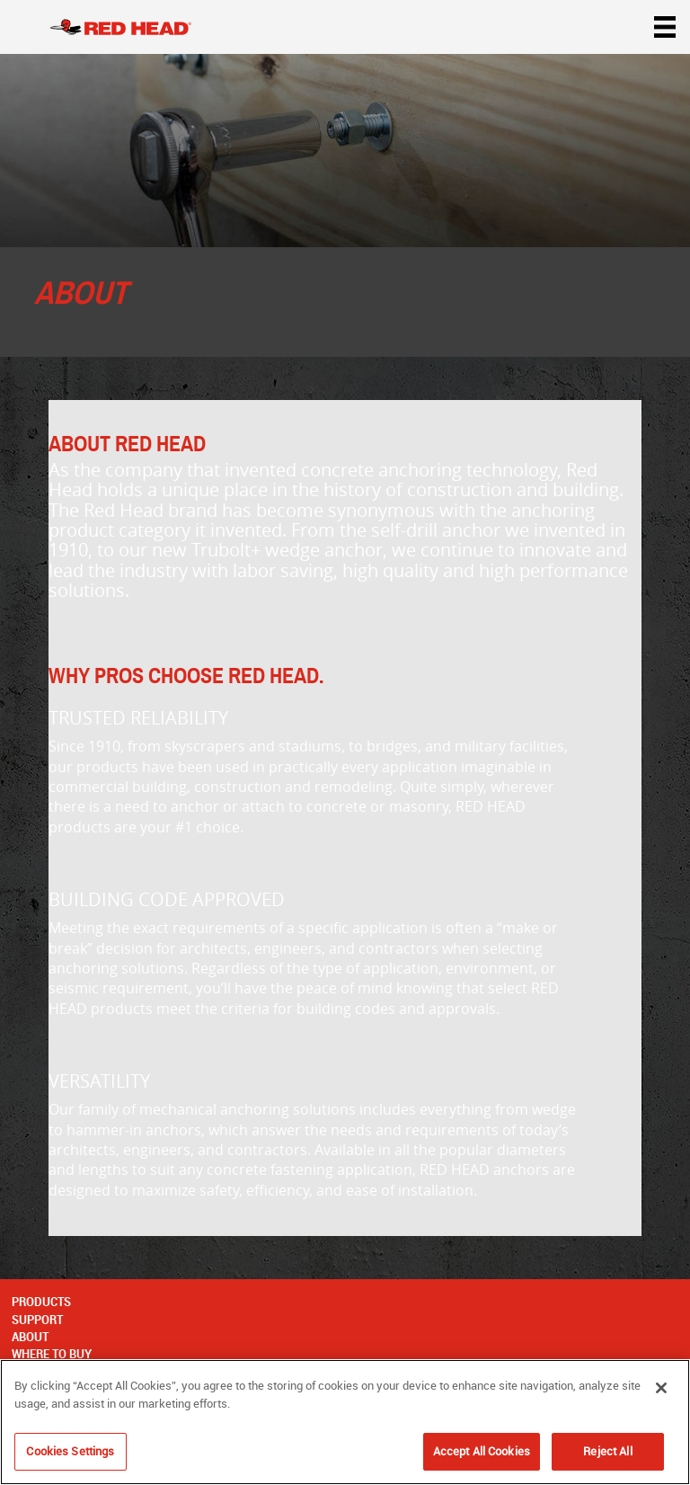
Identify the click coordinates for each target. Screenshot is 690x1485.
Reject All (607, 1451)
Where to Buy (52, 1354)
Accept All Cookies (481, 1451)
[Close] (661, 1388)
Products (41, 1302)
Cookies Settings (70, 1451)
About (30, 1337)
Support (37, 1320)
